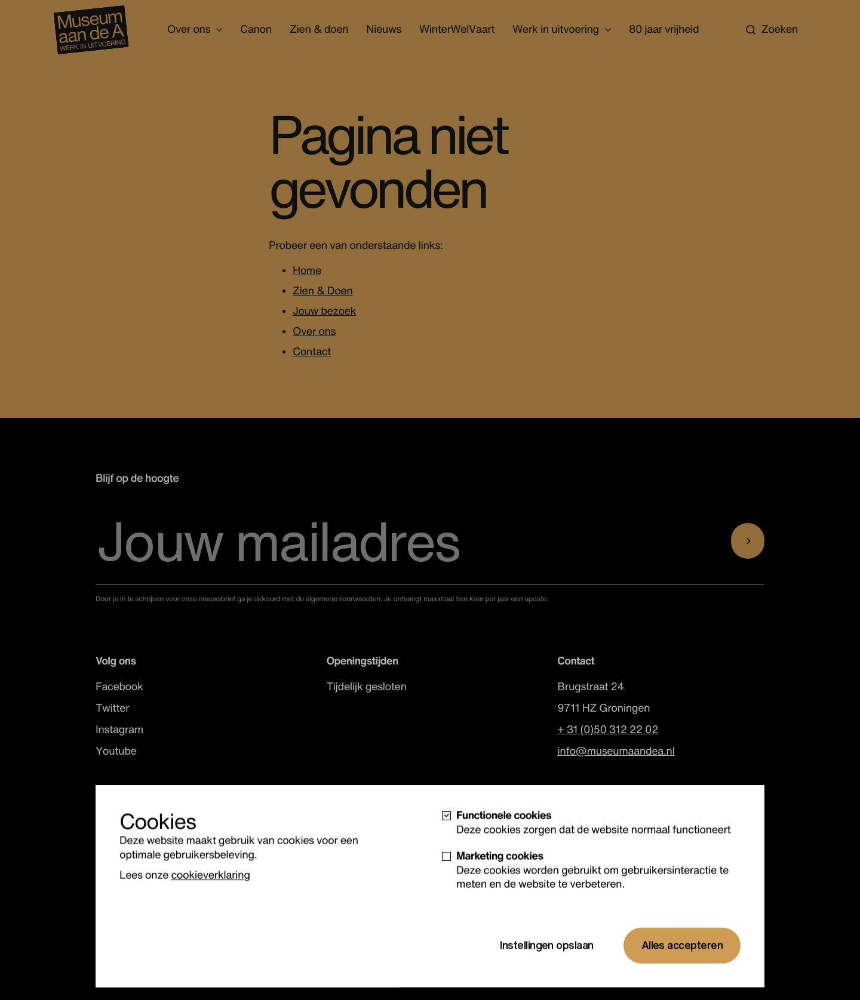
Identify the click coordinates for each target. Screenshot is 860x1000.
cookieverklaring (210, 902)
